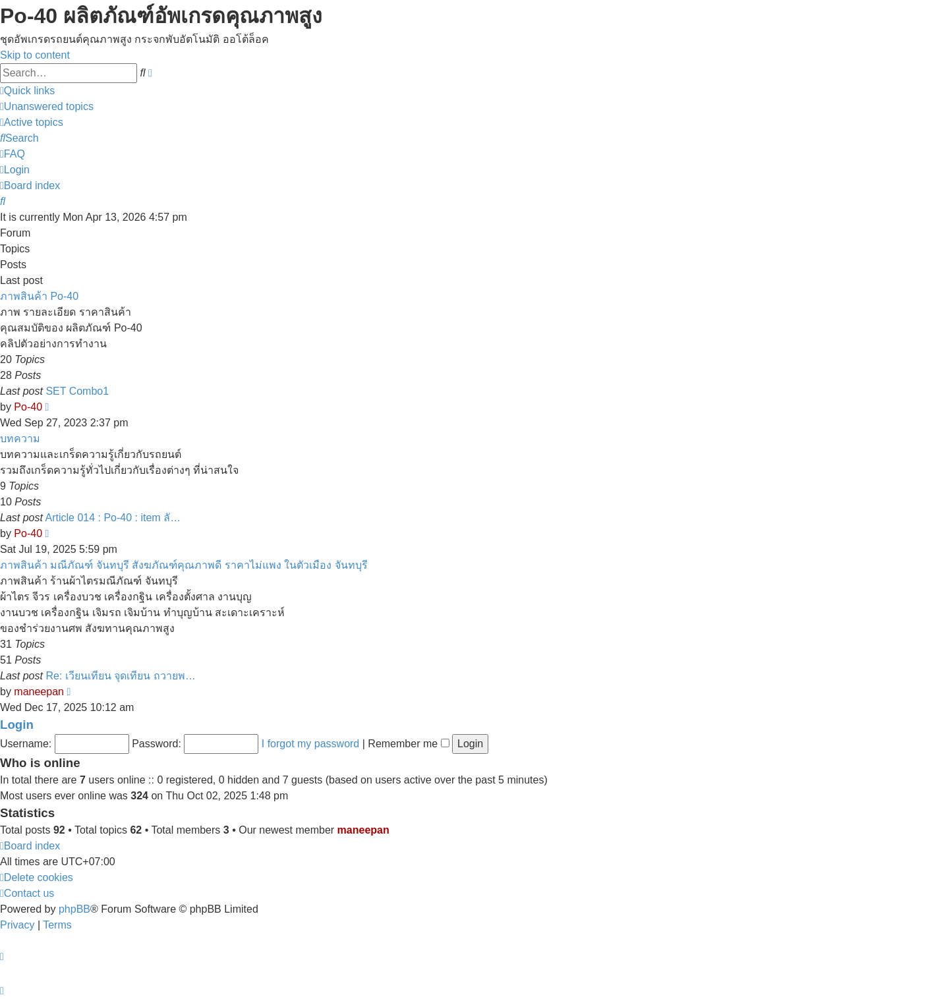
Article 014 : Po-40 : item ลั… (113, 517)
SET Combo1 (77, 391)
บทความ (20, 438)
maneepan (39, 691)
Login (17, 724)
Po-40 (28, 407)
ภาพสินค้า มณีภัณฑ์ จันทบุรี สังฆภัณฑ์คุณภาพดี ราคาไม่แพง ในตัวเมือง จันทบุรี (184, 565)
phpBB (74, 909)
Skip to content (35, 55)
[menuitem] (47, 106)
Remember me (408, 743)
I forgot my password (311, 743)
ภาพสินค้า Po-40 (39, 296)
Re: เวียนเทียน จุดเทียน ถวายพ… (120, 675)
